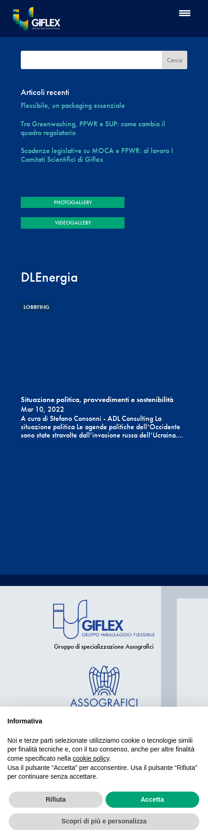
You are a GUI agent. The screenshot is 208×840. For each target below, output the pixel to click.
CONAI (43, 445)
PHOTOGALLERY (73, 202)
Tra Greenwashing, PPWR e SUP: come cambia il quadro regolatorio (93, 128)
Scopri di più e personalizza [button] (103, 821)
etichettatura (92, 445)
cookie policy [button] (91, 758)
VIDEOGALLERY (73, 222)
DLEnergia (65, 445)
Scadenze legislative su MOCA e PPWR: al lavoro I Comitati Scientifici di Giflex (97, 155)
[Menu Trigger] (184, 12)
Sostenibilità (137, 445)
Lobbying (36, 307)
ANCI (27, 445)
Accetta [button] (152, 799)
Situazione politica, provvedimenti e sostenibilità (97, 399)
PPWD (115, 445)
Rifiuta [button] (56, 799)
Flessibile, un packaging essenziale (73, 105)
